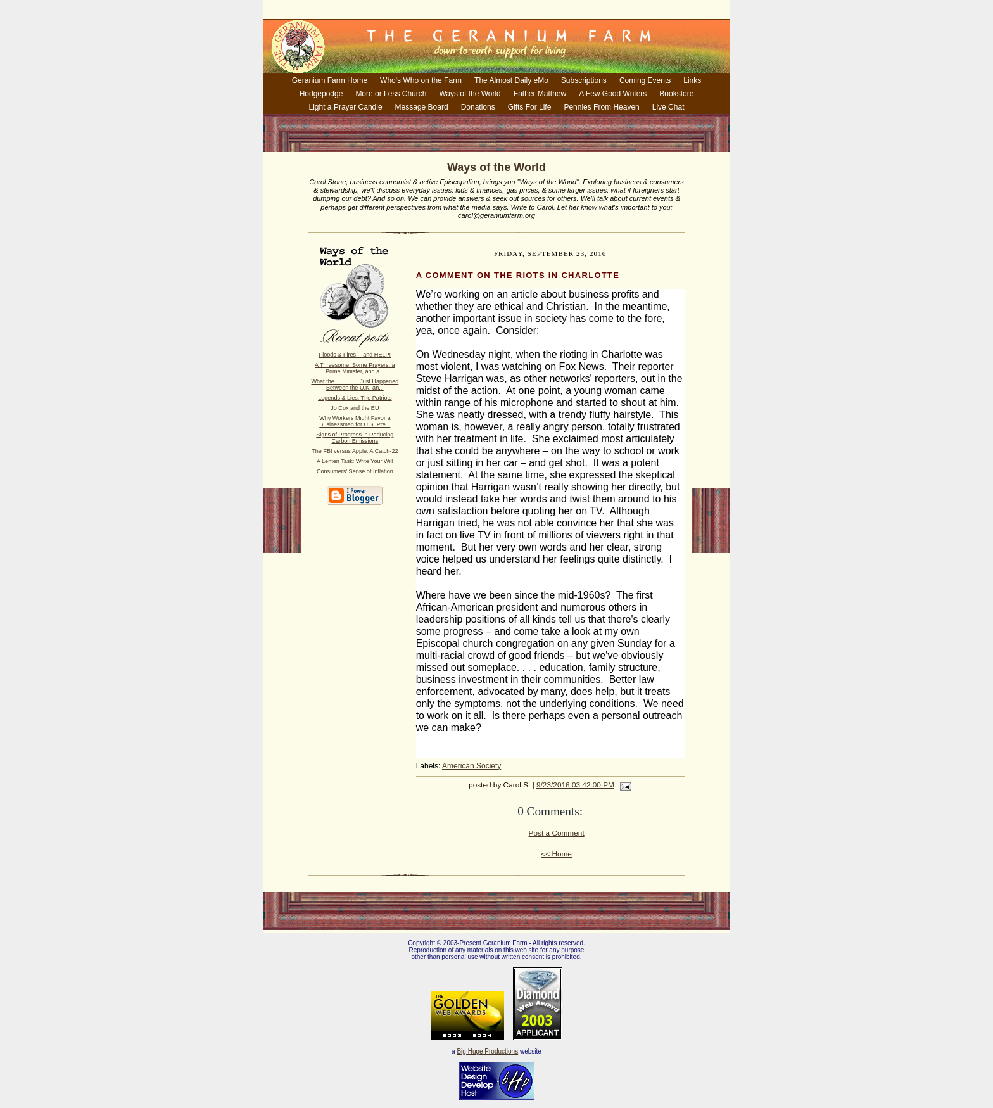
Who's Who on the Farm (421, 80)
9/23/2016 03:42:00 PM (575, 784)
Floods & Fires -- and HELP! (355, 355)
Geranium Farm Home (329, 80)
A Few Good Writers (613, 93)
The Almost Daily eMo (511, 80)
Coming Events (645, 80)
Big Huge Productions (487, 1051)
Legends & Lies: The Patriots (354, 398)
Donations (478, 107)
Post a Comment (557, 833)
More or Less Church (390, 93)
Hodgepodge (321, 93)
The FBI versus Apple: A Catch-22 (355, 451)
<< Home (556, 854)
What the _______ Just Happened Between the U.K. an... (354, 384)
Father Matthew (540, 93)
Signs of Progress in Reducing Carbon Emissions (354, 437)
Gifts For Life (530, 107)
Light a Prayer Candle (346, 107)
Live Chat (668, 107)
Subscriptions (584, 80)
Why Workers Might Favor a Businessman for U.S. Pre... (354, 421)
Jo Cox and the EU (355, 408)
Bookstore (676, 93)
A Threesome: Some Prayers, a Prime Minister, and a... (355, 368)
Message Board (421, 107)
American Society (471, 765)
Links (692, 80)
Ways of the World (469, 93)
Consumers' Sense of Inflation (355, 471)
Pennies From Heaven (601, 107)
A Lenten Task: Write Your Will (355, 461)
